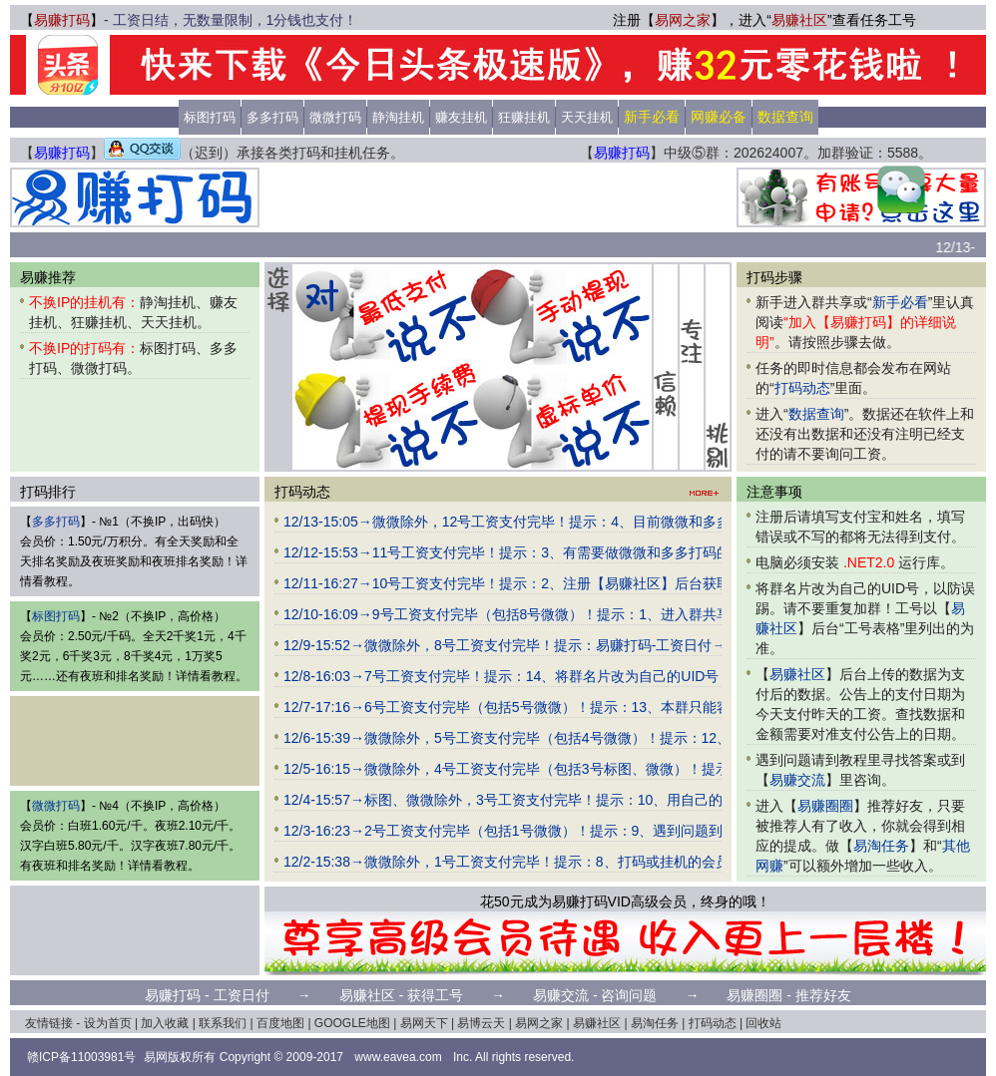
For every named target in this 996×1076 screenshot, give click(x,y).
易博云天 (481, 1023)
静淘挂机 (398, 117)
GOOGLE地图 (352, 1023)
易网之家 (683, 20)
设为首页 (108, 1023)
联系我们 (223, 1023)
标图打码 (210, 117)
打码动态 (802, 388)
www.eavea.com (397, 1057)
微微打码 (335, 117)
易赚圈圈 (825, 806)
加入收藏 (165, 1023)
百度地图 (280, 1023)
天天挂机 (587, 117)
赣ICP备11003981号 (81, 1057)
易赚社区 (799, 20)
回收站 (763, 1023)
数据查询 (816, 414)
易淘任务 (881, 846)
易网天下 (424, 1023)
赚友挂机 (461, 117)
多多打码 (272, 117)
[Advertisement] (498, 197)
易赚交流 (797, 780)
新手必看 (900, 302)
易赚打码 (62, 20)
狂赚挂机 (524, 117)
